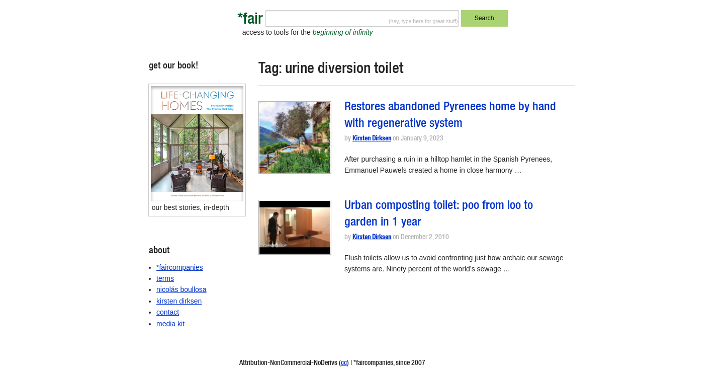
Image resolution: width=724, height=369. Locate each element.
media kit (170, 324)
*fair (250, 20)
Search (484, 18)
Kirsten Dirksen (371, 139)
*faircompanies (179, 267)
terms (165, 278)
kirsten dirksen (179, 301)
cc (344, 363)
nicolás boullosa (181, 289)
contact (167, 312)
